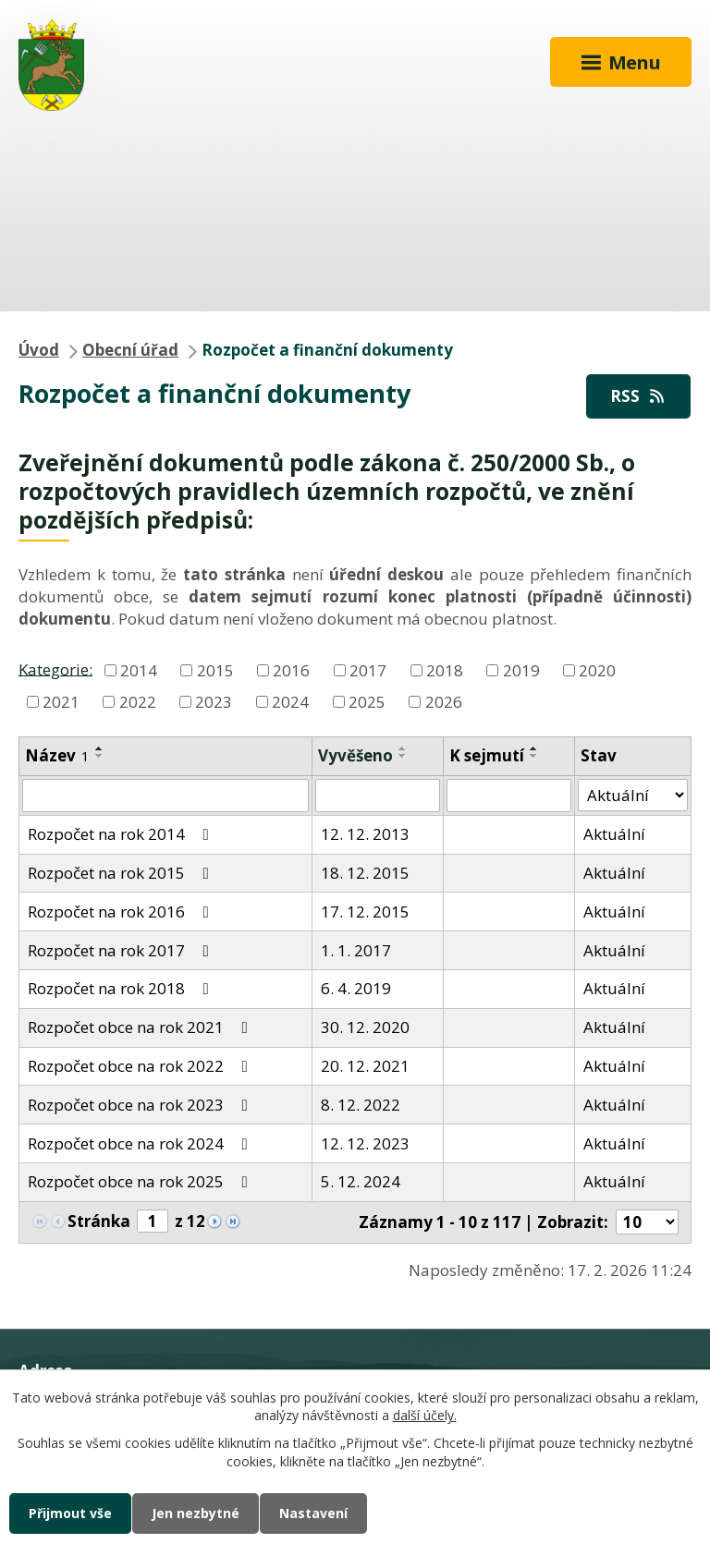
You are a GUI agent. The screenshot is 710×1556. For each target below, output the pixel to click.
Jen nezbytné (195, 1513)
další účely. (425, 1416)
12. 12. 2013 (365, 834)
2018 (444, 670)
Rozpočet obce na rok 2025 (141, 1181)
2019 (521, 670)
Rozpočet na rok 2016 (122, 911)
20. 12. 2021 (365, 1065)
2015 (215, 670)
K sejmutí (486, 755)
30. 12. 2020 (365, 1027)
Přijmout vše (70, 1513)
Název (57, 755)
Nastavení (313, 1513)
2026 (443, 701)
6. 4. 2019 (356, 988)
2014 (138, 670)
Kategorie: (55, 668)
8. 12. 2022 (360, 1104)
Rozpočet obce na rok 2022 (141, 1065)
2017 (367, 670)
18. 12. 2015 (365, 872)
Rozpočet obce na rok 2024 (141, 1143)
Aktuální (614, 834)
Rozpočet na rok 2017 (122, 950)
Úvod (38, 349)
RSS (638, 396)
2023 (213, 701)
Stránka (98, 1221)
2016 (291, 670)
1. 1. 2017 (356, 950)
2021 (61, 701)
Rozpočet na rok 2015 (122, 872)
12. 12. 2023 (365, 1143)
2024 (290, 701)
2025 (367, 701)
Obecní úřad (130, 349)
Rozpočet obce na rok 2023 (141, 1104)
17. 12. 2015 (365, 911)
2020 (597, 670)
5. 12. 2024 (360, 1181)
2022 (137, 701)
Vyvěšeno (355, 755)
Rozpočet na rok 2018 (122, 988)
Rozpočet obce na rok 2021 (141, 1027)
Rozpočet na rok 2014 (122, 834)
